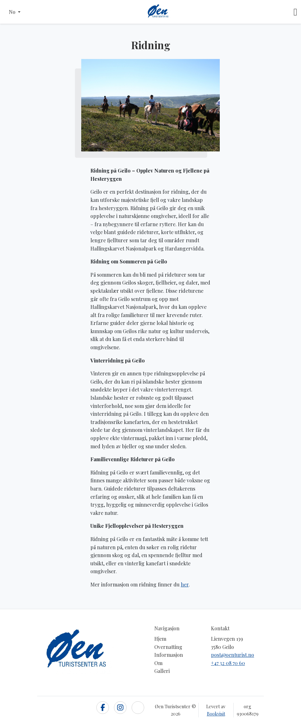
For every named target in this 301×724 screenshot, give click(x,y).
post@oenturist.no (232, 654)
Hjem (160, 638)
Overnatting (168, 647)
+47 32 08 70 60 (228, 663)
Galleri (162, 671)
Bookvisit (216, 713)
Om (158, 663)
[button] (14, 12)
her (185, 584)
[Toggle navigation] (295, 12)
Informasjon (168, 654)
